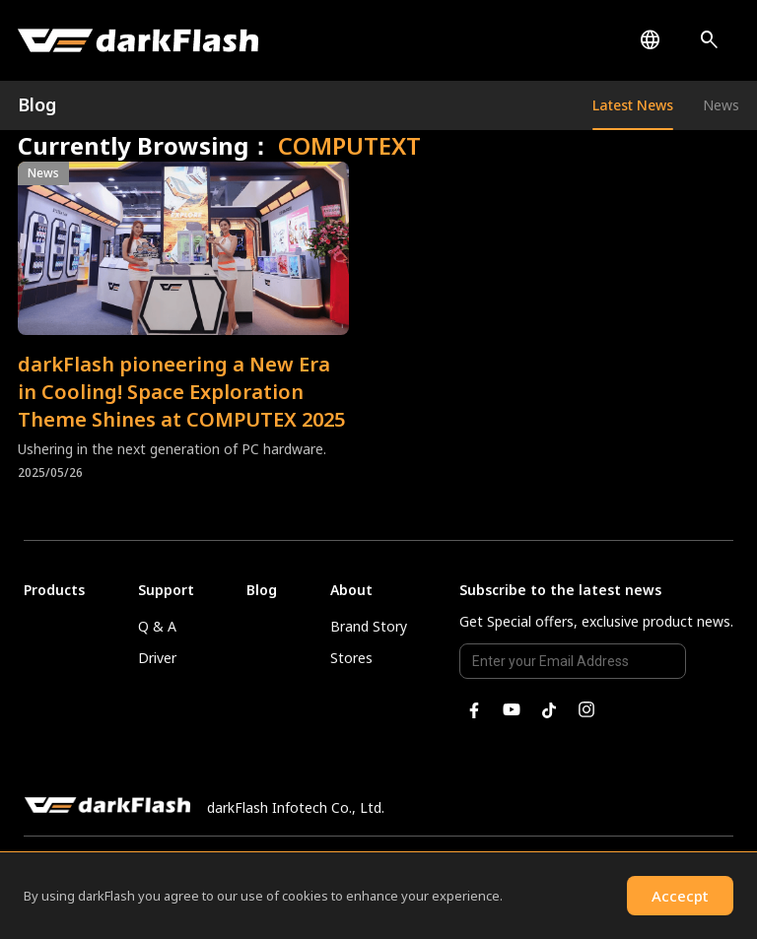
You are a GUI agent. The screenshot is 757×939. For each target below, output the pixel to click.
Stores (351, 657)
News (721, 105)
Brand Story (368, 626)
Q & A (157, 626)
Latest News (632, 105)
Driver (157, 657)
